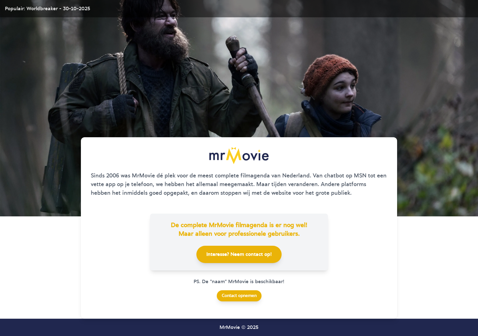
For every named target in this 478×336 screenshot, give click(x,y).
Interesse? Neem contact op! (239, 254)
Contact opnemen (239, 296)
